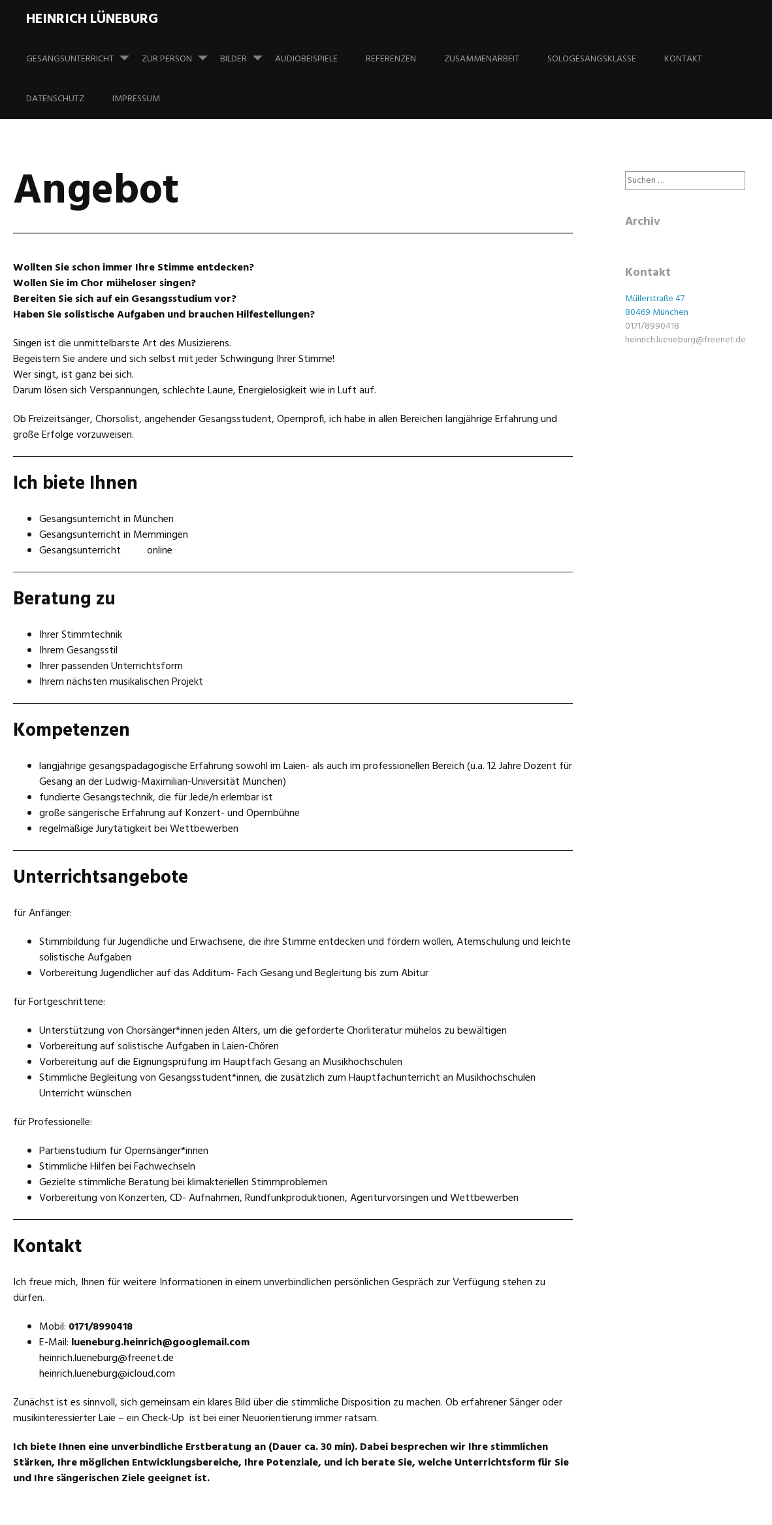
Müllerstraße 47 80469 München (656, 305)
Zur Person (180, 53)
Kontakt (683, 59)
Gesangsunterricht (83, 53)
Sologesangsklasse (591, 59)
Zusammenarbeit (481, 59)
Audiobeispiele (306, 59)
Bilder (246, 53)
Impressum (136, 99)
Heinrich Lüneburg (92, 19)
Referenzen (391, 59)
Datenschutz (55, 99)
